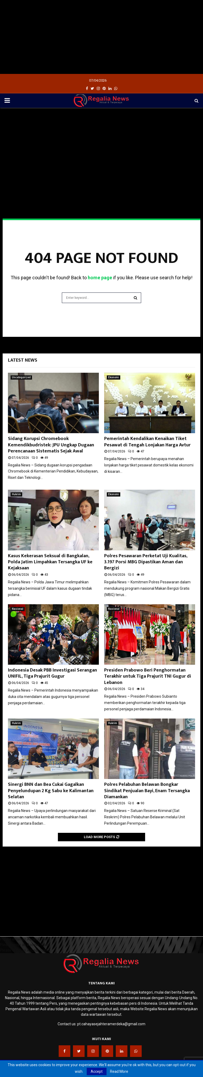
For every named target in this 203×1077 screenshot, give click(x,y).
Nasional (17, 608)
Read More (119, 1071)
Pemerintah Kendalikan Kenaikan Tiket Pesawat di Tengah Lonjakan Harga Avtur (147, 442)
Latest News (22, 360)
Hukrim (16, 494)
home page (100, 277)
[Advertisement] (101, 37)
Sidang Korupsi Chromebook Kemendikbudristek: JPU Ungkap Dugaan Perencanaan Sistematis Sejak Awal (51, 445)
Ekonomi (113, 377)
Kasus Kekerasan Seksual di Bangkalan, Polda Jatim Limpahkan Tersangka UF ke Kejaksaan (50, 562)
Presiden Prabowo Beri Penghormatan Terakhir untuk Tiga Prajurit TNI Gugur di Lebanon (147, 676)
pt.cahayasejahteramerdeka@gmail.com (111, 1024)
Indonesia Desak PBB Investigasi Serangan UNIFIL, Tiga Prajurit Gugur (52, 673)
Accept (97, 1071)
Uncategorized (21, 377)
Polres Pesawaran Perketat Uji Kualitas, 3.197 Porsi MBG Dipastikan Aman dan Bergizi (145, 562)
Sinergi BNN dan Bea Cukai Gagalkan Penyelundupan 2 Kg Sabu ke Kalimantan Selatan (51, 791)
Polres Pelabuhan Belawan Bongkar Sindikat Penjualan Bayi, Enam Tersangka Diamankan (147, 791)
